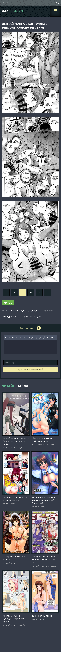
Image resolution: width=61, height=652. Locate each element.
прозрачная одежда (33, 316)
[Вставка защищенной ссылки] (47, 337)
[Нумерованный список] (32, 337)
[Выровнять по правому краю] (24, 337)
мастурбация (10, 316)
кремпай (48, 310)
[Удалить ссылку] (44, 337)
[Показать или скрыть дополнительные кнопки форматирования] (52, 337)
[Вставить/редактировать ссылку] (40, 337)
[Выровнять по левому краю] (17, 337)
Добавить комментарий (30, 369)
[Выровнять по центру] (21, 337)
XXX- (12, 11)
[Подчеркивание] (13, 337)
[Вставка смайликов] (37, 337)
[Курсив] (9, 337)
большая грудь (18, 310)
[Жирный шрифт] (6, 337)
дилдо (34, 310)
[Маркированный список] (29, 337)
